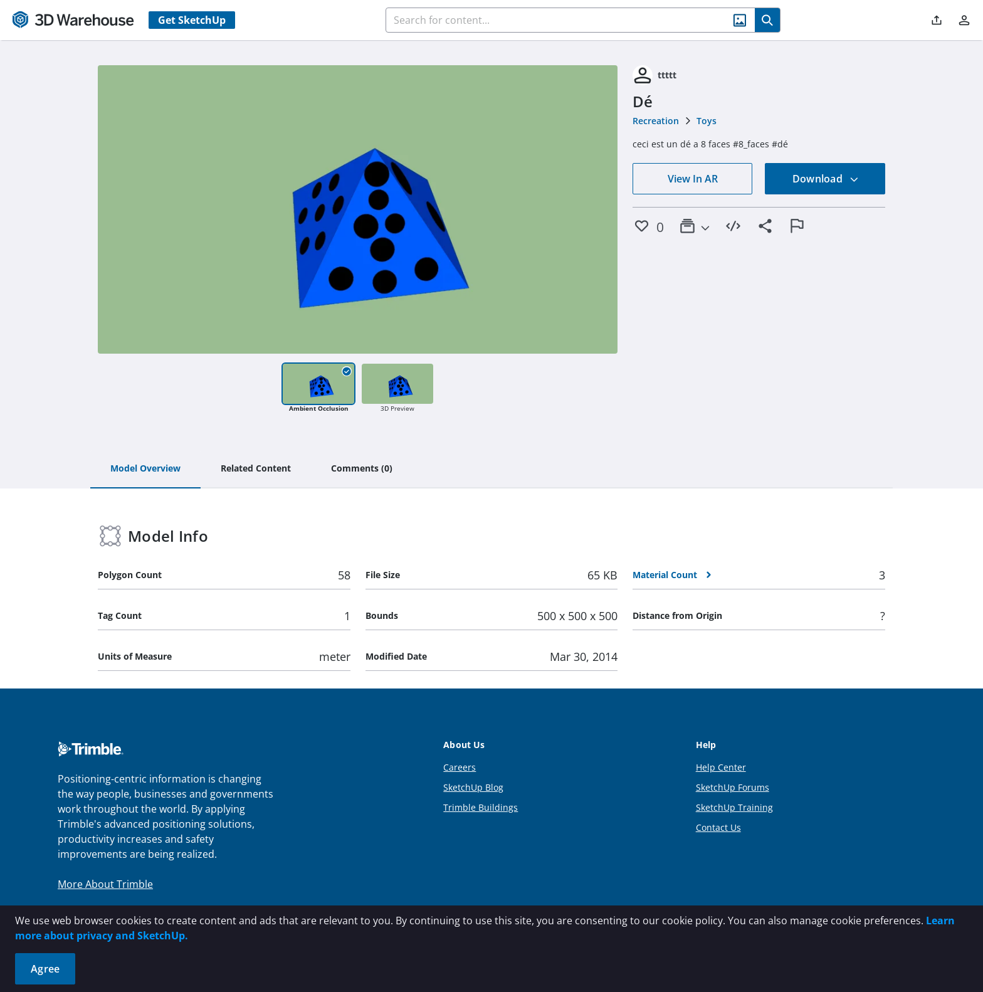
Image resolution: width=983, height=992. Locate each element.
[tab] (145, 469)
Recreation (656, 121)
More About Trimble (105, 884)
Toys (707, 121)
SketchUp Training (734, 807)
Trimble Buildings (480, 807)
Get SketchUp (192, 20)
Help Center (721, 767)
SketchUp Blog (473, 787)
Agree (45, 969)
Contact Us (718, 827)
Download (825, 179)
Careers (459, 767)
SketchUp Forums (732, 787)
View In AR (693, 179)
